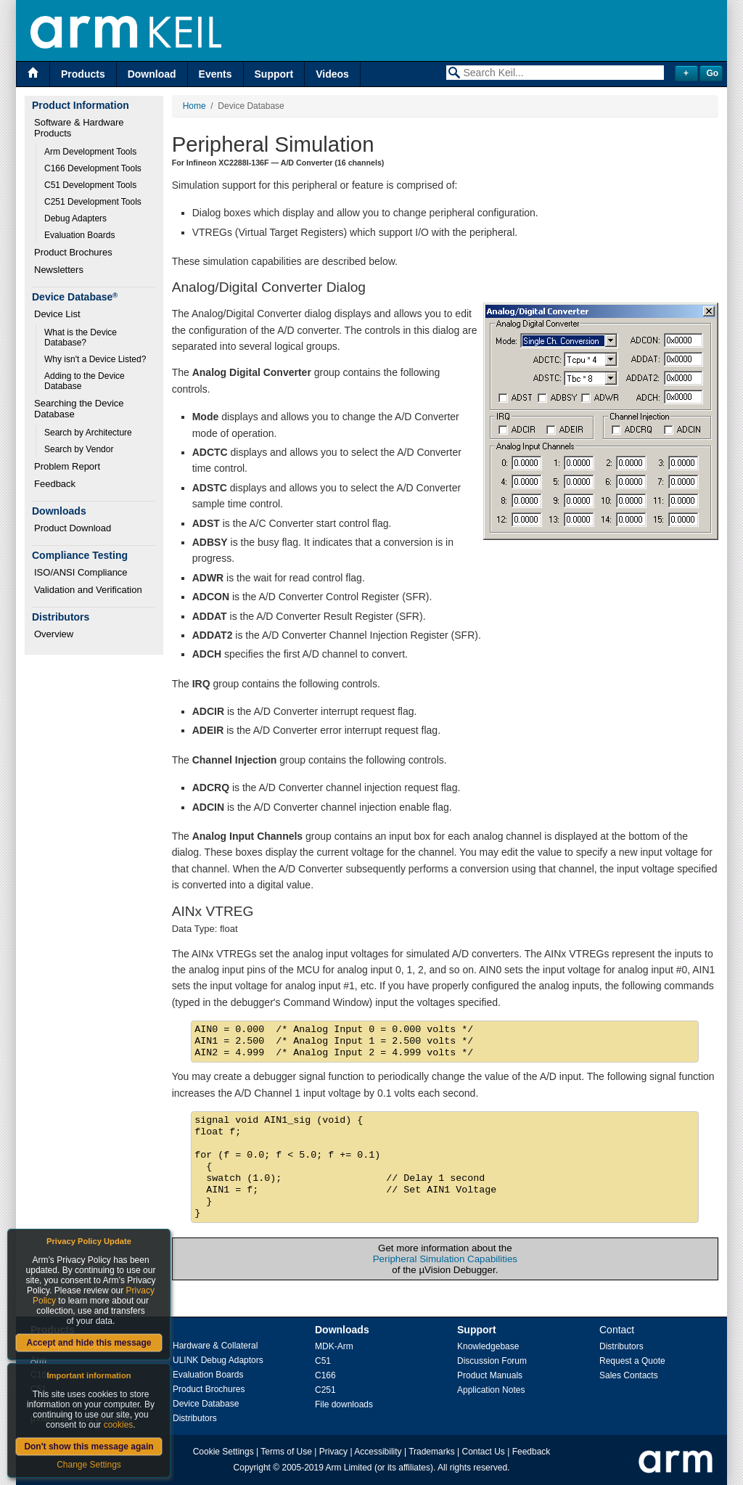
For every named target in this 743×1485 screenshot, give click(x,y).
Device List (57, 313)
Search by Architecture (88, 433)
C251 (325, 1390)
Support (274, 74)
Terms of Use (286, 1452)
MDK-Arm (334, 1346)
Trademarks (432, 1452)
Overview (53, 634)
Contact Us (483, 1452)
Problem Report (67, 466)
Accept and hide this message (88, 1343)
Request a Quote (632, 1361)
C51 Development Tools (90, 185)
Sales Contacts (628, 1375)
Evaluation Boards (79, 235)
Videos (332, 74)
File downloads (344, 1404)
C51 (323, 1361)
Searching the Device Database (80, 409)
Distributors (195, 1418)
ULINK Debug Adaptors (218, 1360)
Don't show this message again (88, 1446)
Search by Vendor (78, 449)
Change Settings (89, 1465)
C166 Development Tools (92, 168)
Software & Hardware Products (80, 128)
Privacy (333, 1452)
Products (83, 74)
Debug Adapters (75, 218)
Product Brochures (73, 252)
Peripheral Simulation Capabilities (445, 1258)
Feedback (54, 483)
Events (215, 74)
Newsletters (58, 269)
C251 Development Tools (92, 202)
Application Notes (491, 1390)
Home (194, 106)
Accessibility (377, 1452)
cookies (119, 1425)
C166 (325, 1375)
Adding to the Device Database (85, 381)
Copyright (252, 1467)
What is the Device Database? (81, 337)
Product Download (72, 528)
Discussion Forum (492, 1361)
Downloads (342, 1329)
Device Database (206, 1404)
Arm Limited (349, 1467)
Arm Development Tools (90, 152)
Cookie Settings (223, 1452)
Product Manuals (489, 1375)
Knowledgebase (488, 1346)
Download (152, 74)
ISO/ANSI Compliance (81, 572)
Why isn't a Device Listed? (95, 359)
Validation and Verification (88, 589)
